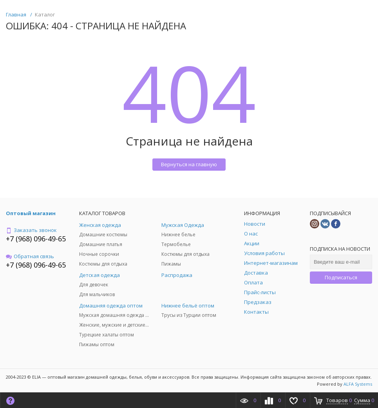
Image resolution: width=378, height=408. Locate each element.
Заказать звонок (31, 230)
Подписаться (341, 277)
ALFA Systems (358, 384)
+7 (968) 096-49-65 (36, 238)
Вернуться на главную (189, 164)
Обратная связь (30, 256)
